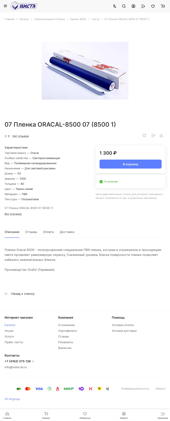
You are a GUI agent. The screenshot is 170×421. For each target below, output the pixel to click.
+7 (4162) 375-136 (18, 361)
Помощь (118, 317)
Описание (12, 232)
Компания (65, 317)
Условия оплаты (123, 325)
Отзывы (31, 232)
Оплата (48, 232)
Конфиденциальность (135, 388)
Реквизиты (65, 342)
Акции (9, 331)
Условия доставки (124, 331)
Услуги (9, 336)
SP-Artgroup (12, 399)
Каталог (10, 325)
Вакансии (64, 348)
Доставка (67, 232)
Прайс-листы (14, 342)
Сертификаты (67, 331)
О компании (66, 325)
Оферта (160, 388)
